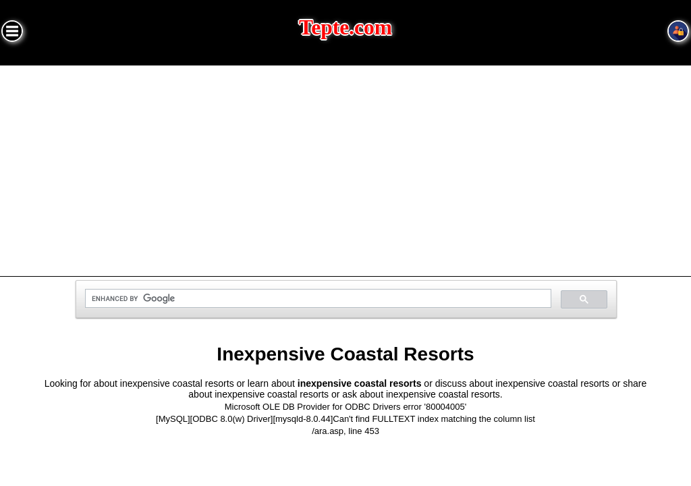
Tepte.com (345, 27)
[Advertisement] (345, 166)
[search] (317, 298)
